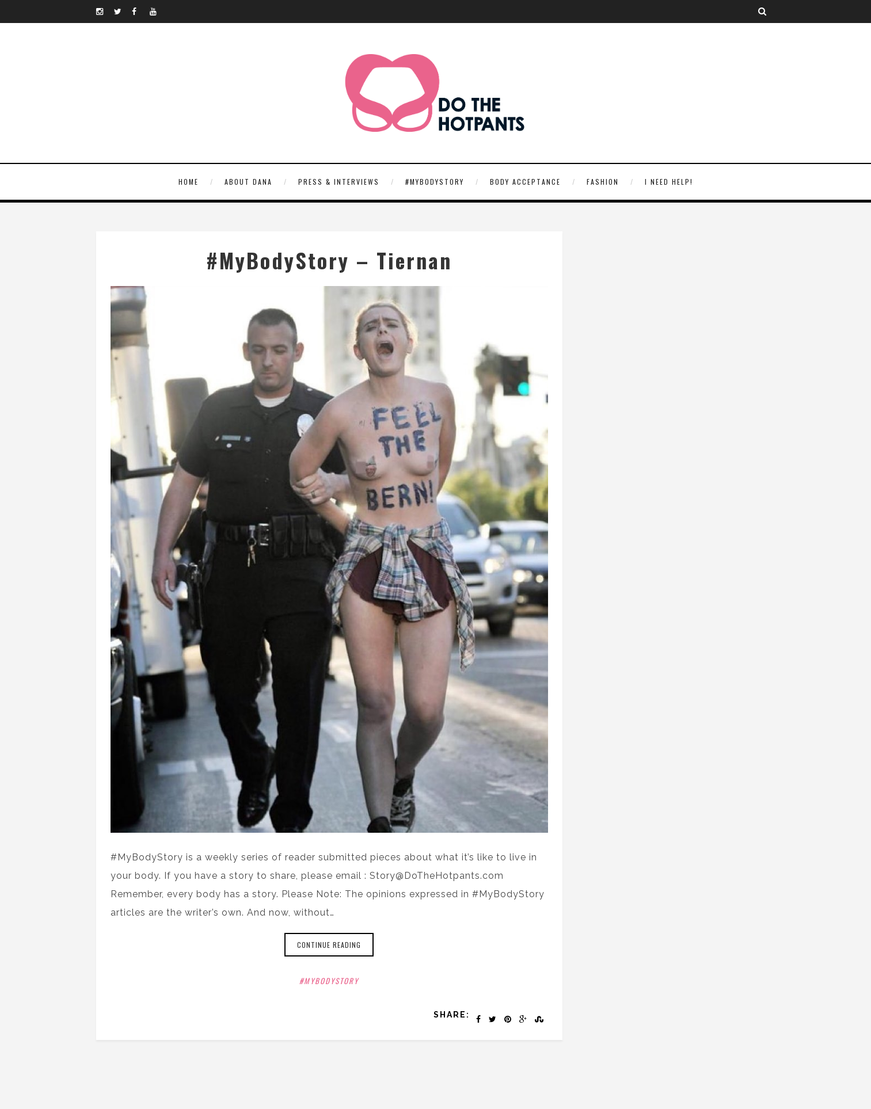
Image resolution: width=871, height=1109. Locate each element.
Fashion (603, 181)
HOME (188, 181)
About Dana (248, 181)
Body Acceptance (525, 181)
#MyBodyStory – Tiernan (329, 260)
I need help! (669, 181)
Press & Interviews (338, 181)
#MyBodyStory (434, 181)
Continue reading (329, 945)
